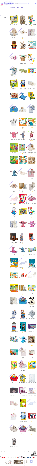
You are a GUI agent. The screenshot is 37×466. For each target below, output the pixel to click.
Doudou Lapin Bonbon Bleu (13, 225)
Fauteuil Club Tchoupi (13, 378)
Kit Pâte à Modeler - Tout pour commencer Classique (31, 289)
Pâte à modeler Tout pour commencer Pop (13, 276)
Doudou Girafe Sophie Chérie (22, 174)
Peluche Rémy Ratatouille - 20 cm (22, 135)
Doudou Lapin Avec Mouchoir (13, 429)
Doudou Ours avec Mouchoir (31, 148)
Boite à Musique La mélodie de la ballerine (31, 391)
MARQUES (35, 5)
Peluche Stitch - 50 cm (13, 174)
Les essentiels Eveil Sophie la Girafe (13, 340)
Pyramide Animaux (13, 84)
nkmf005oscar (7, 12)
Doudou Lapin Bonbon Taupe (13, 302)
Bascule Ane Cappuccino (22, 46)
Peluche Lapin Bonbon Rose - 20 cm (13, 404)
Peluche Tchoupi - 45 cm (13, 212)
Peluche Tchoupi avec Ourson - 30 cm (22, 314)
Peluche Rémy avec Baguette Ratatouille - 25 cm (22, 238)
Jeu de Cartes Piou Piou (22, 404)
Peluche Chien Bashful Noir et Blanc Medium (31, 302)
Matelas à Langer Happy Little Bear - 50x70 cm (31, 378)
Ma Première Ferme (22, 276)
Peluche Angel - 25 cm (31, 225)
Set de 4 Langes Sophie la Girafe (31, 314)
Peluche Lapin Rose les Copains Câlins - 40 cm (22, 366)
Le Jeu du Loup (31, 97)
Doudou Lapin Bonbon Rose (31, 33)
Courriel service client (17, 451)
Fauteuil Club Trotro (13, 110)
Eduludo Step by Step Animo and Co (22, 123)
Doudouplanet (2, 12)
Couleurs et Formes (31, 59)
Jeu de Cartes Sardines (31, 417)
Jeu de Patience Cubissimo (13, 263)
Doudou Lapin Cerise (13, 59)
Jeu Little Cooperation (31, 46)
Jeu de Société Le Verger (22, 212)
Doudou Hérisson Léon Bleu (22, 263)
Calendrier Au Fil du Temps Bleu (31, 263)
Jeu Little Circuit (13, 148)
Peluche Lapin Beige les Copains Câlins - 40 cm (13, 33)
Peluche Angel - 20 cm (13, 135)
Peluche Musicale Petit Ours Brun (13, 46)
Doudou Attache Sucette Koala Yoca (22, 378)
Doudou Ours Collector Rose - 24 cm (31, 174)
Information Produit (23, 451)
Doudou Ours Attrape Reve (22, 110)
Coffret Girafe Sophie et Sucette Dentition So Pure (22, 20)
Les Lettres (31, 212)
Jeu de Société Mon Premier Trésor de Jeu (13, 20)
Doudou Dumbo (31, 429)
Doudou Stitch (22, 97)
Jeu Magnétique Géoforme (22, 199)
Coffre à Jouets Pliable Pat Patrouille (31, 327)
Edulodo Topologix (22, 161)
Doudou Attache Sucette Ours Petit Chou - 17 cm (13, 314)
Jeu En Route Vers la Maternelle (31, 20)
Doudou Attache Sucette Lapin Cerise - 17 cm (22, 391)
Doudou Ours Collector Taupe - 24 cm (22, 353)
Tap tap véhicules (13, 97)
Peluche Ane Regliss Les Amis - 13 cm (22, 187)
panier (35, 3)
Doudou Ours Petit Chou (31, 110)
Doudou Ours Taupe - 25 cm (31, 186)
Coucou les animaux (13, 366)
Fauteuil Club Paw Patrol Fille (22, 429)
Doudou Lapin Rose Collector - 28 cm (31, 199)
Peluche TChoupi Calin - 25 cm (13, 327)
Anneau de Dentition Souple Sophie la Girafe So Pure (31, 340)
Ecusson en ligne (30, 451)
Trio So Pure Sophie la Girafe (31, 161)
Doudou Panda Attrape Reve (13, 123)
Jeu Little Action (13, 161)
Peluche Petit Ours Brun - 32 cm (31, 238)
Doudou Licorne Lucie (13, 417)
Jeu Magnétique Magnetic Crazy (31, 123)
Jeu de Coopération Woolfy (13, 289)
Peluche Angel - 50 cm (22, 225)
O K (25, 3)
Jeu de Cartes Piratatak (22, 327)
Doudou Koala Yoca (13, 71)
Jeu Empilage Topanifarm (13, 353)
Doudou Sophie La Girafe (22, 33)
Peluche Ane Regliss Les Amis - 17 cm (22, 289)
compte (32, 3)
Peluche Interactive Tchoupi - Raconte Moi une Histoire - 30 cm (22, 417)
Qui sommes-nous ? (3, 451)
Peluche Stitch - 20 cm (22, 250)
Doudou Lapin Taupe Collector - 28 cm (13, 187)
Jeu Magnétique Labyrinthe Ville (22, 148)
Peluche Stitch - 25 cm (22, 340)
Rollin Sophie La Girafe (31, 250)
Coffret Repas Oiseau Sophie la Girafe (31, 353)
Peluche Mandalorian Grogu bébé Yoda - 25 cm (22, 59)
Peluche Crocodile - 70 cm (22, 71)
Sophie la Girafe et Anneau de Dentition (13, 442)
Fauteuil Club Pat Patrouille (22, 302)
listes (28, 3)
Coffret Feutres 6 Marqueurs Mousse (31, 71)
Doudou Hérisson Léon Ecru (31, 276)
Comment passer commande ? (10, 451)
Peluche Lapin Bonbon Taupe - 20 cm (31, 84)
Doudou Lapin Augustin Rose (13, 199)
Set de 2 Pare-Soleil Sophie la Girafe (13, 391)
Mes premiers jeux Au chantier (31, 366)
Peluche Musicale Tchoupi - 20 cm (22, 84)
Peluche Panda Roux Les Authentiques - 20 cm (13, 238)
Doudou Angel (13, 250)
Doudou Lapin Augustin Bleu (31, 404)
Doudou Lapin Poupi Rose (31, 135)
